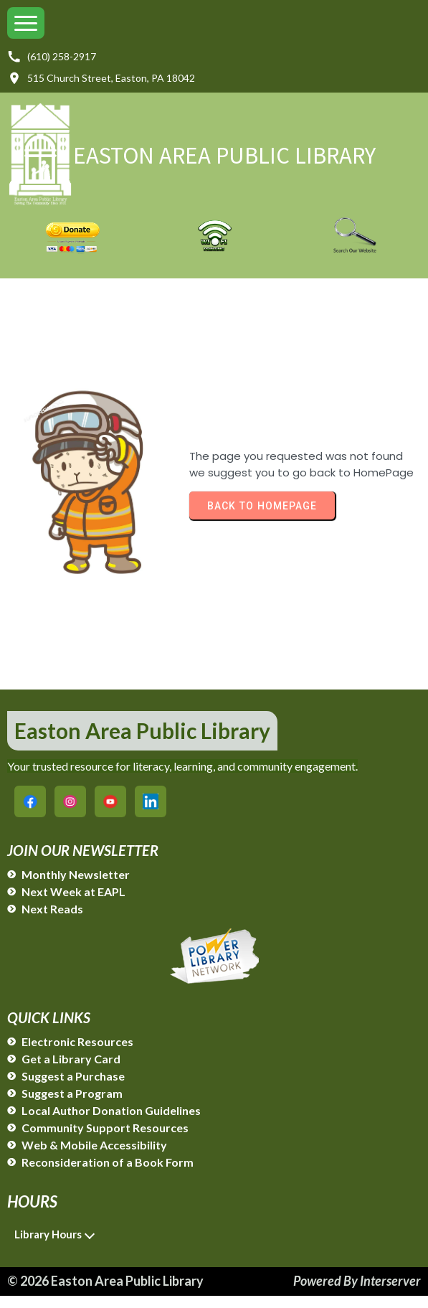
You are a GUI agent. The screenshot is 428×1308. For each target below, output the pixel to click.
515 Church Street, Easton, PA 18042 (101, 78)
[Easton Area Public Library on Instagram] (70, 813)
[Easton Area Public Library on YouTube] (110, 813)
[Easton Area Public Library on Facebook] (30, 813)
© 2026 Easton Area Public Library (105, 1293)
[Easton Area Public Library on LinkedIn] (150, 813)
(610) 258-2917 (51, 57)
